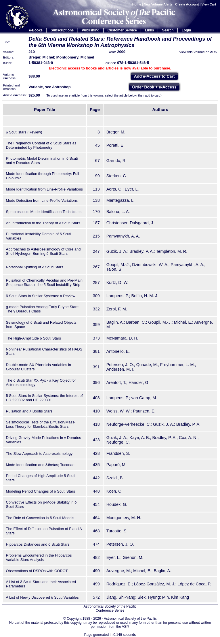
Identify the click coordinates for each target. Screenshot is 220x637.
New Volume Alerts (158, 4)
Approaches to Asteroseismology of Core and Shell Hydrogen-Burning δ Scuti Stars (43, 251)
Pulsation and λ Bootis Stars (29, 411)
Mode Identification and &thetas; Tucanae (40, 465)
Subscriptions (62, 30)
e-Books (36, 30)
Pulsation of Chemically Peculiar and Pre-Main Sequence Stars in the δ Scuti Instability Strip (44, 282)
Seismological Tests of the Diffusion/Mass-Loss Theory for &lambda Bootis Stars (41, 424)
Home (136, 4)
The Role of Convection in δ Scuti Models (40, 518)
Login (186, 30)
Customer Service (122, 30)
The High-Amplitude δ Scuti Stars (33, 338)
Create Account (187, 4)
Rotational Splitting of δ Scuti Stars (34, 267)
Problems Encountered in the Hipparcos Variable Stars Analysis (39, 557)
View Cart (209, 4)
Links (149, 30)
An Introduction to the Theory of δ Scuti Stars (43, 223)
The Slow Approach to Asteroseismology (39, 453)
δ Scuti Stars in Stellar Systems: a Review (40, 296)
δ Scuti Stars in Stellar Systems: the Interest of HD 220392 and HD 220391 (44, 397)
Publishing (90, 30)
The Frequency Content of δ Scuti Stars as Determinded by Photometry (41, 145)
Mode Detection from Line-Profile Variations (42, 200)
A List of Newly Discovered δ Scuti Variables (42, 597)
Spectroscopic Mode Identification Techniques (44, 212)
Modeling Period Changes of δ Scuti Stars (40, 491)
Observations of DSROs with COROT (37, 571)
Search (168, 30)
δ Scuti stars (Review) (24, 132)
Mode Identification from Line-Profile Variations (44, 189)
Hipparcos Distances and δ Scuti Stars (38, 544)
